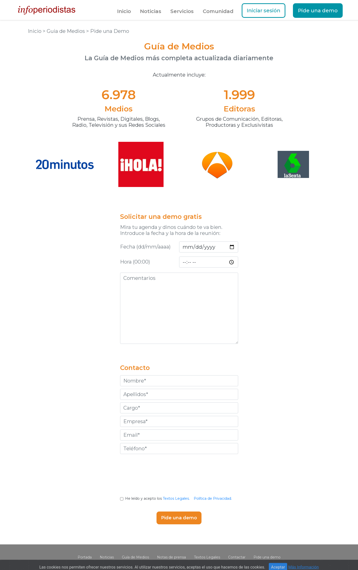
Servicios (182, 11)
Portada (85, 557)
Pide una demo (318, 11)
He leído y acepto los (179, 498)
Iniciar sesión (263, 11)
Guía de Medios (135, 557)
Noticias (150, 11)
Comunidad (218, 11)
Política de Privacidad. (213, 498)
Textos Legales (207, 557)
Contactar (236, 557)
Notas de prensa (171, 557)
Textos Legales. (176, 498)
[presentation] (179, 479)
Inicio (124, 11)
